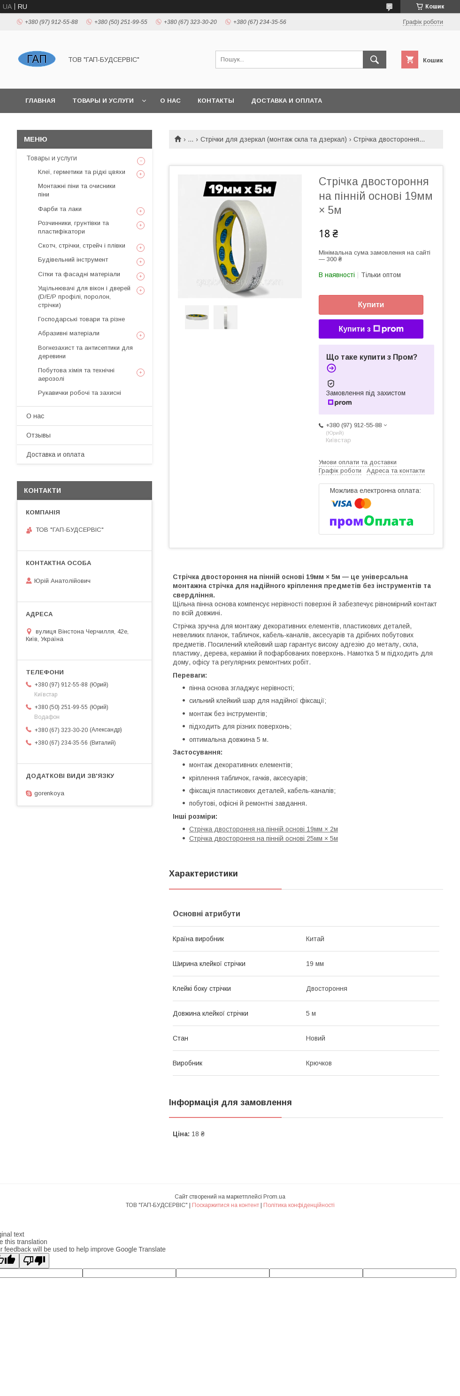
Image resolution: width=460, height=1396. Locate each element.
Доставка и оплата (286, 100)
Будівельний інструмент (73, 259)
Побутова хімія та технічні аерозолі (76, 374)
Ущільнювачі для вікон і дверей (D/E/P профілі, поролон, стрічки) (84, 297)
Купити (371, 305)
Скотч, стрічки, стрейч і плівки (81, 245)
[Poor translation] (34, 1260)
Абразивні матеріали (69, 333)
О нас (170, 100)
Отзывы (38, 435)
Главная (40, 100)
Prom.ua (274, 1196)
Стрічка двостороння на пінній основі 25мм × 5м (263, 838)
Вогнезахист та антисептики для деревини (85, 352)
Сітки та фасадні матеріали (79, 274)
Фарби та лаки (60, 208)
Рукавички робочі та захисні (79, 392)
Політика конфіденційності (299, 1205)
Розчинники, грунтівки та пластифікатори (73, 227)
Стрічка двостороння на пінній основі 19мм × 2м (263, 829)
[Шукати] (374, 59)
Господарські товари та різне (81, 319)
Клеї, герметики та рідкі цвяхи (81, 171)
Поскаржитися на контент (225, 1205)
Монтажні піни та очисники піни (76, 190)
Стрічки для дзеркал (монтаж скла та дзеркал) (273, 139)
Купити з (370, 329)
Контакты (216, 100)
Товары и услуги (103, 100)
